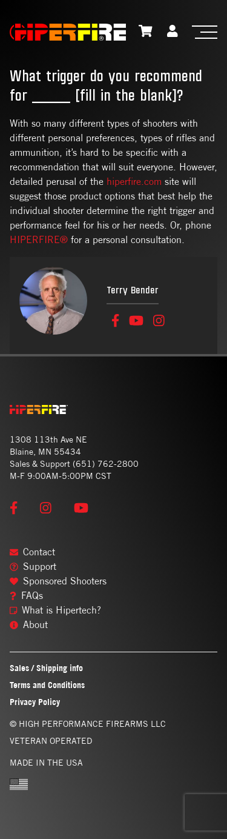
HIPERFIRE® (39, 240)
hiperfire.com (134, 181)
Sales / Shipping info (46, 668)
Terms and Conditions (47, 685)
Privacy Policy (35, 702)
